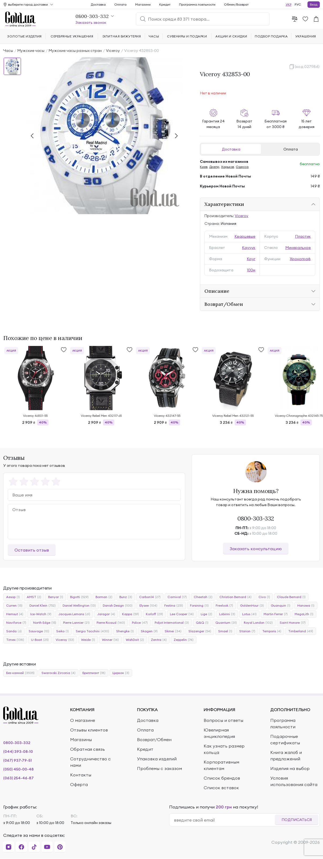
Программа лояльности (197, 4)
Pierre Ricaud (111, 622)
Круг (251, 258)
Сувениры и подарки (187, 36)
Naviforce (16, 622)
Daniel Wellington (79, 605)
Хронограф (300, 258)
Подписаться (297, 819)
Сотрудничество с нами (90, 762)
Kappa (130, 614)
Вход (313, 4)
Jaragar (106, 614)
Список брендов (222, 778)
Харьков (227, 167)
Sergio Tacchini (92, 631)
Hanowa (305, 605)
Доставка (231, 149)
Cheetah (203, 597)
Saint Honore (293, 622)
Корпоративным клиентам (221, 765)
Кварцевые (244, 236)
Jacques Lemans (74, 614)
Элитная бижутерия (121, 36)
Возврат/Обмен (154, 739)
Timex (15, 639)
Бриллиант (93, 673)
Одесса (242, 167)
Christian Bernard (235, 597)
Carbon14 (150, 597)
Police (140, 622)
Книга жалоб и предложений (286, 755)
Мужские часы (30, 50)
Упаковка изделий (157, 758)
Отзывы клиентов (89, 730)
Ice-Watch (40, 614)
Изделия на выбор (290, 768)
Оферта (79, 784)
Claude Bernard (291, 597)
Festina (173, 605)
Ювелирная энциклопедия (219, 733)
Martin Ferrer (276, 614)
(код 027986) (307, 66)
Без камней (20, 673)
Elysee (148, 605)
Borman (104, 597)
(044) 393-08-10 (18, 751)
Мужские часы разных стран (75, 50)
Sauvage (39, 631)
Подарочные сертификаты (285, 739)
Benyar (55, 597)
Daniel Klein (42, 605)
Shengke (125, 631)
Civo (264, 597)
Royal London (258, 622)
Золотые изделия (24, 36)
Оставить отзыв (31, 550)
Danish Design (117, 605)
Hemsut (14, 614)
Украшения (305, 36)
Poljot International (172, 622)
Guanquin (280, 605)
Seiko (62, 631)
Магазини (143, 4)
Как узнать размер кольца (224, 749)
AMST (34, 597)
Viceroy (113, 50)
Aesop (13, 597)
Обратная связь (87, 749)
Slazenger (199, 631)
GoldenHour (252, 605)
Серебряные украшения (72, 36)
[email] (224, 819)
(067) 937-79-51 (17, 760)
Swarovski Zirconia (58, 673)
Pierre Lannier (76, 622)
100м (251, 270)
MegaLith (304, 614)
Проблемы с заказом (159, 768)
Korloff (154, 614)
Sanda (14, 631)
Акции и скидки (231, 36)
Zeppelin (183, 639)
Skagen (149, 631)
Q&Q (202, 622)
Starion (247, 631)
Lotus (249, 614)
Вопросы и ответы (223, 720)
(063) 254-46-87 (18, 778)
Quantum (226, 622)
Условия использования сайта (293, 781)
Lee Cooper (182, 614)
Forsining (199, 605)
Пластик (303, 236)
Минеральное (298, 247)
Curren (14, 605)
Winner (110, 639)
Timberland (300, 631)
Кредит (164, 4)
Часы (8, 50)
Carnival (177, 597)
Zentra (159, 639)
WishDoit (135, 639)
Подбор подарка (271, 36)
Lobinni (227, 614)
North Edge (44, 622)
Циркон (120, 673)
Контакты (80, 774)
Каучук (248, 247)
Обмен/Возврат (236, 4)
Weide (88, 639)
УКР (288, 4)
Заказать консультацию (256, 548)
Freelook (224, 605)
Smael (225, 631)
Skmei (173, 631)
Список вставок (221, 787)
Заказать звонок (90, 22)
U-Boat (40, 639)
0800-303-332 (255, 518)
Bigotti (79, 597)
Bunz (125, 597)
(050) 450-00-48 (18, 769)
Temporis (271, 631)
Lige (206, 614)
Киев (203, 167)
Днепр (214, 167)
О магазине (82, 720)
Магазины (81, 739)
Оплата (290, 149)
